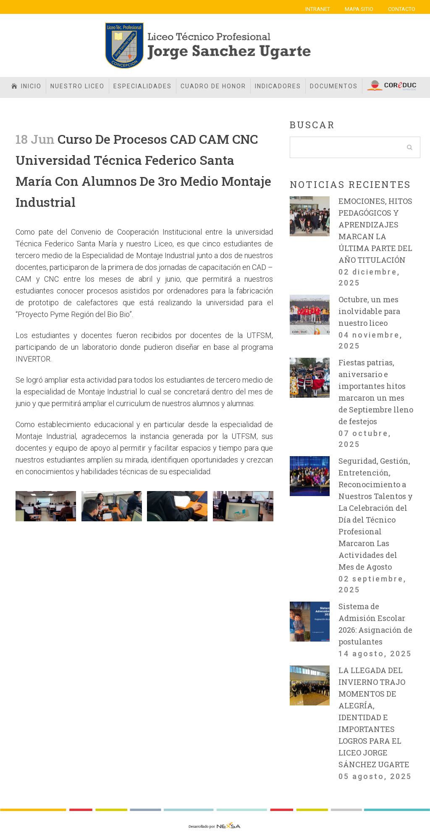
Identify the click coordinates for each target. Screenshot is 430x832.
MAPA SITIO (359, 9)
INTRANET (317, 9)
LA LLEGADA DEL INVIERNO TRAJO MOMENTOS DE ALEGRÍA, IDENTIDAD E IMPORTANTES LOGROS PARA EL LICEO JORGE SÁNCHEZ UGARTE (373, 717)
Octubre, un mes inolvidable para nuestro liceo (369, 311)
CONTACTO (401, 9)
